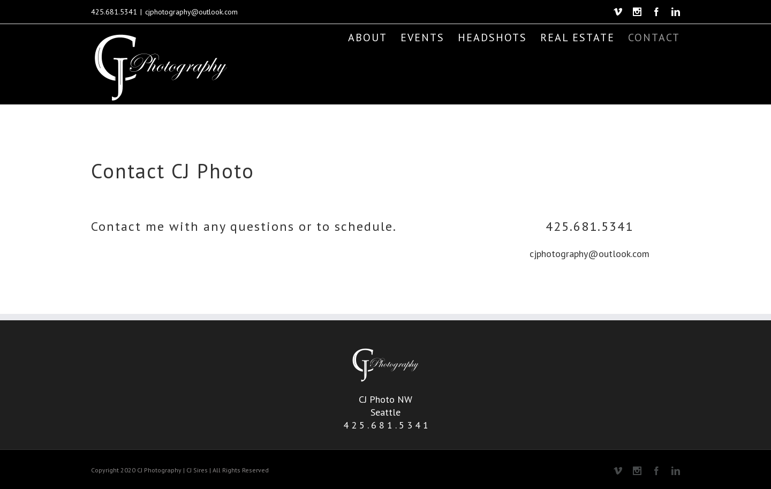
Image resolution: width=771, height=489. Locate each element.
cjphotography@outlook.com (191, 12)
